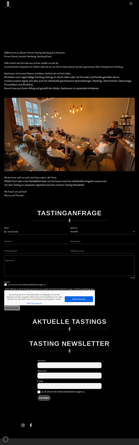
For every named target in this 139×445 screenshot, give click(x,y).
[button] (5, 439)
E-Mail (40, 380)
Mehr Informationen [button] (34, 303)
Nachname (42, 370)
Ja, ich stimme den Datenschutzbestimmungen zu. (63, 391)
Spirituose (74, 228)
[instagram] (23, 424)
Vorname (41, 360)
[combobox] (102, 231)
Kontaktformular (37, 181)
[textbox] (101, 231)
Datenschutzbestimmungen (32, 284)
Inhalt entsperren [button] (78, 299)
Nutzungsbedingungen (86, 289)
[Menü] (130, 3)
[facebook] (31, 424)
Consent (7, 282)
